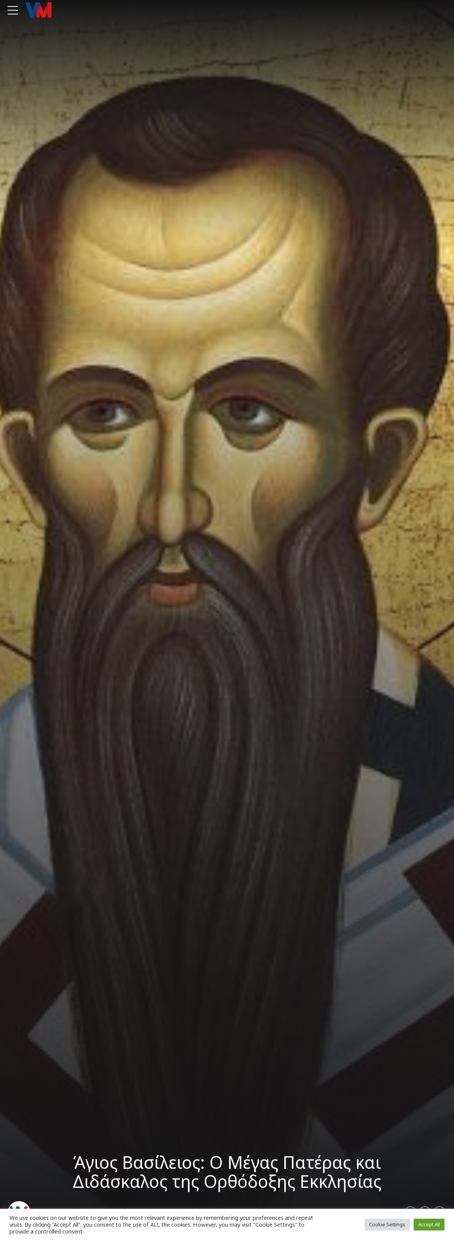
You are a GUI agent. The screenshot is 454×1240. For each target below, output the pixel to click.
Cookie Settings (387, 1224)
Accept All (429, 1224)
